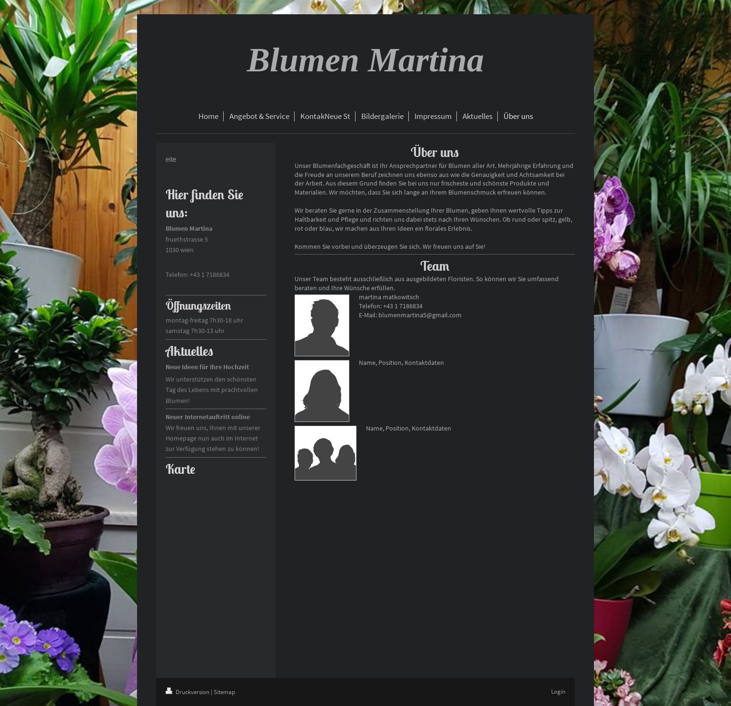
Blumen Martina (365, 60)
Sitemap (224, 692)
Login (558, 691)
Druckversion (188, 692)
